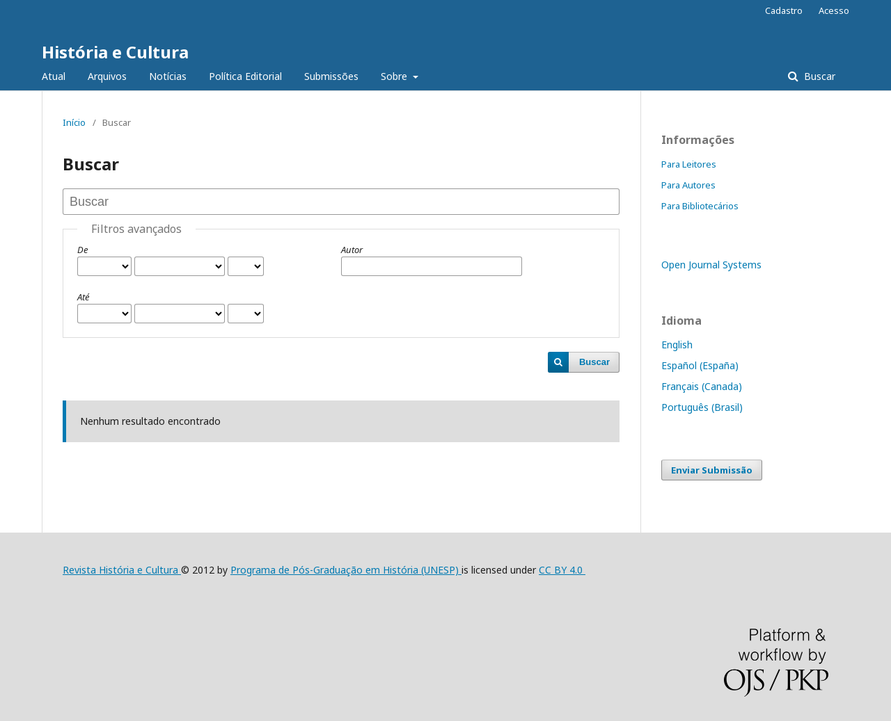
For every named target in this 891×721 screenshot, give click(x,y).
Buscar (818, 76)
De (82, 249)
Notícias (168, 76)
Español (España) (700, 365)
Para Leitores (688, 164)
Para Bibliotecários (700, 206)
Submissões (331, 76)
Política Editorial (245, 76)
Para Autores (688, 185)
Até (83, 297)
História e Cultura (115, 51)
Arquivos (107, 76)
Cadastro (784, 10)
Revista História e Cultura (122, 569)
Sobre (395, 76)
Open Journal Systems (711, 264)
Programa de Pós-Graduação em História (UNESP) (346, 569)
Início (74, 122)
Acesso (834, 10)
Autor (352, 249)
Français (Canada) (701, 386)
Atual (53, 76)
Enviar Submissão (711, 470)
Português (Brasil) (702, 407)
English (677, 344)
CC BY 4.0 (562, 569)
